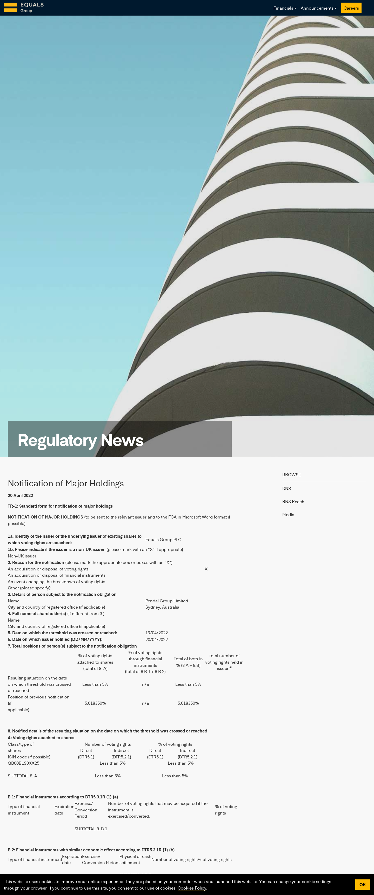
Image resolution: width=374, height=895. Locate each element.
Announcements (317, 8)
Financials (283, 8)
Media (288, 520)
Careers (351, 8)
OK (362, 884)
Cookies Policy (192, 888)
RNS (286, 494)
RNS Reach (293, 507)
